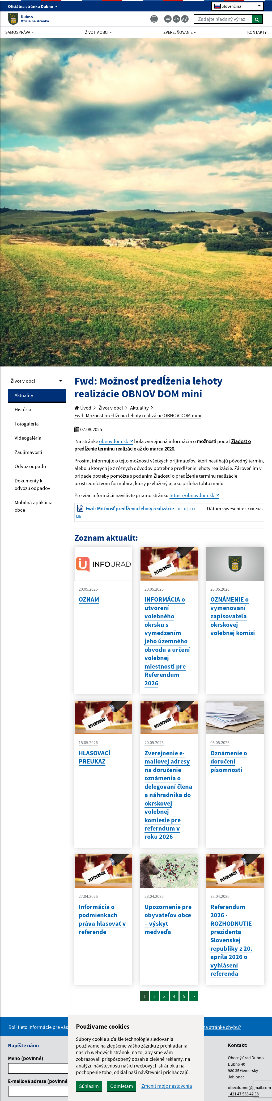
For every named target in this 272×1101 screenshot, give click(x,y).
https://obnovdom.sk (194, 495)
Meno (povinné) (25, 1058)
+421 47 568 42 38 (243, 1093)
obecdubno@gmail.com (249, 1087)
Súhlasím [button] (89, 1086)
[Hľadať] (257, 19)
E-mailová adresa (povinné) (38, 1081)
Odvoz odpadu (30, 466)
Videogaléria (28, 438)
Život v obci (23, 381)
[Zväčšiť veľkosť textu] (185, 19)
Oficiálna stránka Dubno (33, 6)
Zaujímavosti (28, 452)
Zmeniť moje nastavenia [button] (166, 1086)
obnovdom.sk (116, 441)
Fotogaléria (27, 423)
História (23, 409)
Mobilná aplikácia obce (34, 506)
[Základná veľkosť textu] (176, 19)
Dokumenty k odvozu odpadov (32, 484)
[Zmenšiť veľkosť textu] (168, 19)
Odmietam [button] (121, 1086)
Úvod (82, 407)
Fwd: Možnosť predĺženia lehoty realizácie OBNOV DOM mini (137, 415)
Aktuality (24, 395)
